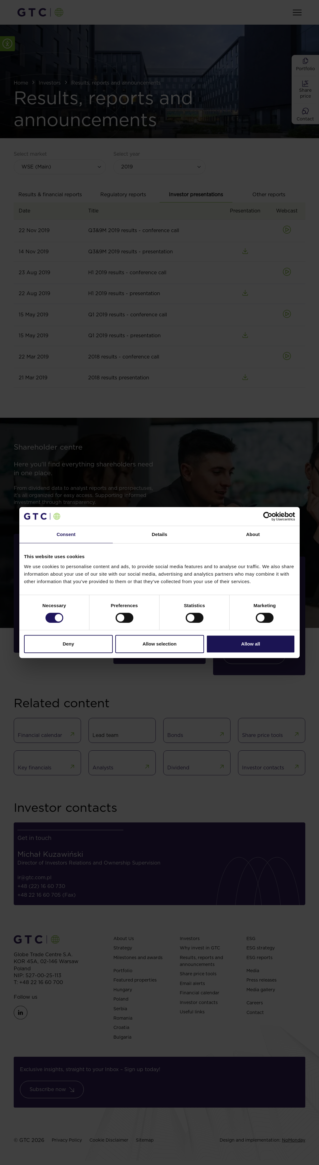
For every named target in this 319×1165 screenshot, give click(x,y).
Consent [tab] (66, 534)
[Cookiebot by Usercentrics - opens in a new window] (267, 516)
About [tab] (253, 534)
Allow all (250, 643)
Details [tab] (159, 534)
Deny (68, 643)
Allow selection (159, 643)
